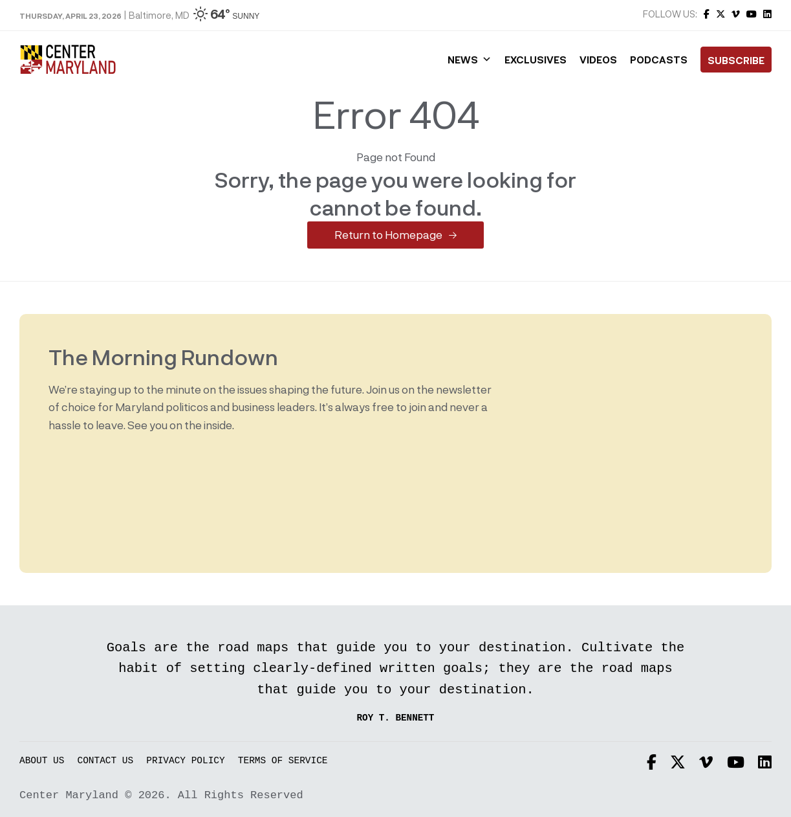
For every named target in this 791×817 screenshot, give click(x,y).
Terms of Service (283, 761)
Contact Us (106, 761)
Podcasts (659, 59)
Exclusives (535, 59)
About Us (41, 761)
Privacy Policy (185, 761)
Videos (598, 59)
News (470, 60)
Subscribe (736, 60)
